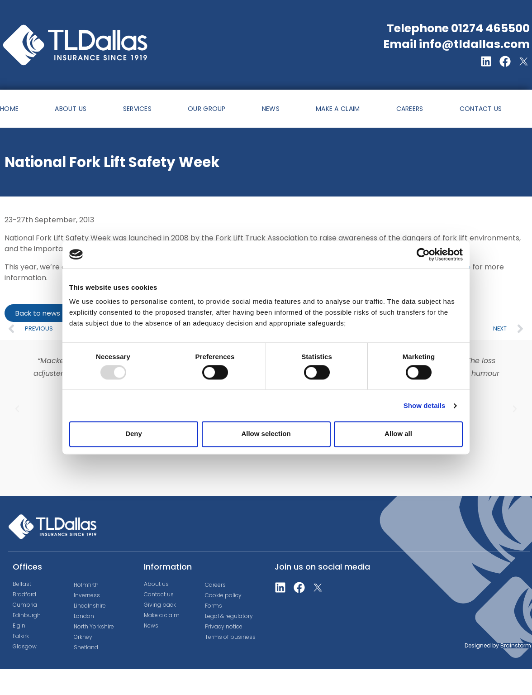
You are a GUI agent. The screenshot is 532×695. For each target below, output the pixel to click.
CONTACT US (481, 108)
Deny (133, 434)
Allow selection (265, 434)
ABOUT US (70, 108)
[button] (17, 408)
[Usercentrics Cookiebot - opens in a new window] (423, 254)
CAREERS (409, 108)
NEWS (271, 108)
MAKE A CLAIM (338, 108)
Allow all (398, 434)
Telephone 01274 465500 (458, 28)
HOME (9, 108)
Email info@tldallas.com (456, 44)
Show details (425, 405)
